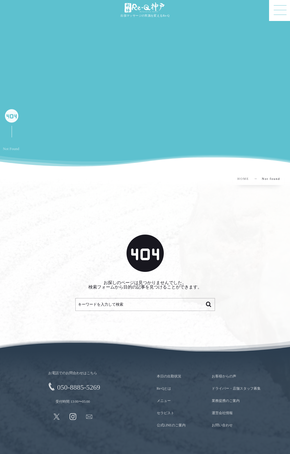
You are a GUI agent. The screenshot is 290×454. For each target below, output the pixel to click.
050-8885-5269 (76, 387)
